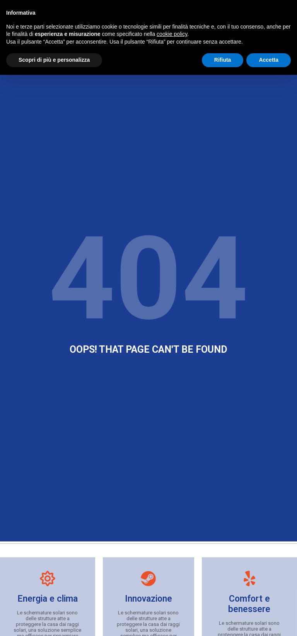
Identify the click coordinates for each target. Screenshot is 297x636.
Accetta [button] (268, 60)
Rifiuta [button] (222, 60)
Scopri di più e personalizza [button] (54, 60)
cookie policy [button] (172, 34)
